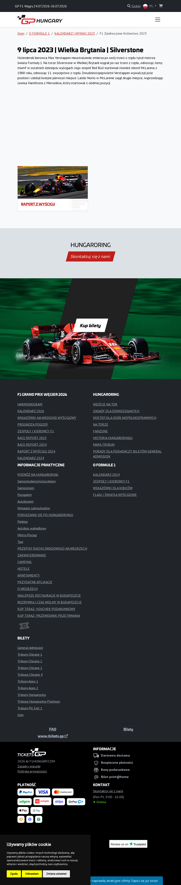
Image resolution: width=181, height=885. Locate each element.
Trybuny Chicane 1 (29, 654)
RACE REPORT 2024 (32, 444)
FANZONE (100, 431)
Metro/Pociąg (27, 535)
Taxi (20, 542)
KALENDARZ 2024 (30, 458)
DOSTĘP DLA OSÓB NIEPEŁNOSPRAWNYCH (124, 418)
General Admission (30, 648)
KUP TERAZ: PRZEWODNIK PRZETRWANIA (48, 615)
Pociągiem (24, 495)
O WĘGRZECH (27, 589)
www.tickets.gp (53, 735)
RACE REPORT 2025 (32, 438)
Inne (20, 715)
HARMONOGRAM (29, 404)
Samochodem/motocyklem (36, 481)
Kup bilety (90, 325)
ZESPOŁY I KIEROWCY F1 (35, 431)
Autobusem (25, 501)
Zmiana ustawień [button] (56, 873)
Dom (20, 33)
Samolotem (25, 488)
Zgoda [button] (14, 873)
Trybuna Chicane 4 (30, 674)
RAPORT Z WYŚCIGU (38, 204)
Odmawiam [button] (32, 873)
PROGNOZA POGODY (32, 424)
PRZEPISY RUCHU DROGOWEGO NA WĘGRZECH (52, 548)
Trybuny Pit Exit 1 (29, 708)
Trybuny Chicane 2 (29, 661)
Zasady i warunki (28, 766)
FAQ (52, 729)
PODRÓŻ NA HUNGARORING (37, 474)
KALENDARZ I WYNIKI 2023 (74, 33)
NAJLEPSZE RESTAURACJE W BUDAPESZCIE (49, 595)
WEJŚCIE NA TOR (105, 404)
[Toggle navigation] (158, 19)
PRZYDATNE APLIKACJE (34, 582)
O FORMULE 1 (39, 33)
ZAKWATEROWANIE (31, 555)
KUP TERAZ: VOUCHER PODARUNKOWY (46, 609)
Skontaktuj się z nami (90, 256)
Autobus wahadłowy (31, 528)
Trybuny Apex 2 (27, 688)
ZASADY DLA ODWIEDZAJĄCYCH (116, 411)
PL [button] (148, 6)
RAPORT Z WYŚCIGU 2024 (36, 451)
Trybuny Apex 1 (27, 681)
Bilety (128, 729)
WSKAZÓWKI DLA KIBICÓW (112, 488)
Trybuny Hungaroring (31, 695)
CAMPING (24, 562)
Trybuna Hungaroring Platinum (38, 701)
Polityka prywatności (32, 771)
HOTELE (23, 568)
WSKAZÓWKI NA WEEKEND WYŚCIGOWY (46, 418)
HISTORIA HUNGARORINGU (112, 438)
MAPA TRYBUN (103, 444)
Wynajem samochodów (33, 508)
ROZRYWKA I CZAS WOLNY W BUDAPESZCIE (49, 602)
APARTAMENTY (28, 575)
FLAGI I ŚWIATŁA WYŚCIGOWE (115, 495)
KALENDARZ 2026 (30, 411)
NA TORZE (100, 424)
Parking (22, 521)
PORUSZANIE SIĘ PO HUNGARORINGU (45, 515)
